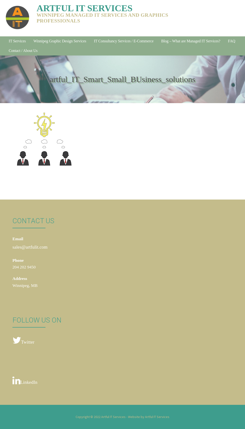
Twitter (23, 340)
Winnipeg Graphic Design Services (59, 41)
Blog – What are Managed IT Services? (190, 41)
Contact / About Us (23, 51)
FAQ (231, 41)
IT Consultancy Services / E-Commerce (123, 41)
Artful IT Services (85, 8)
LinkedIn (24, 380)
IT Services (17, 41)
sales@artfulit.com (30, 247)
